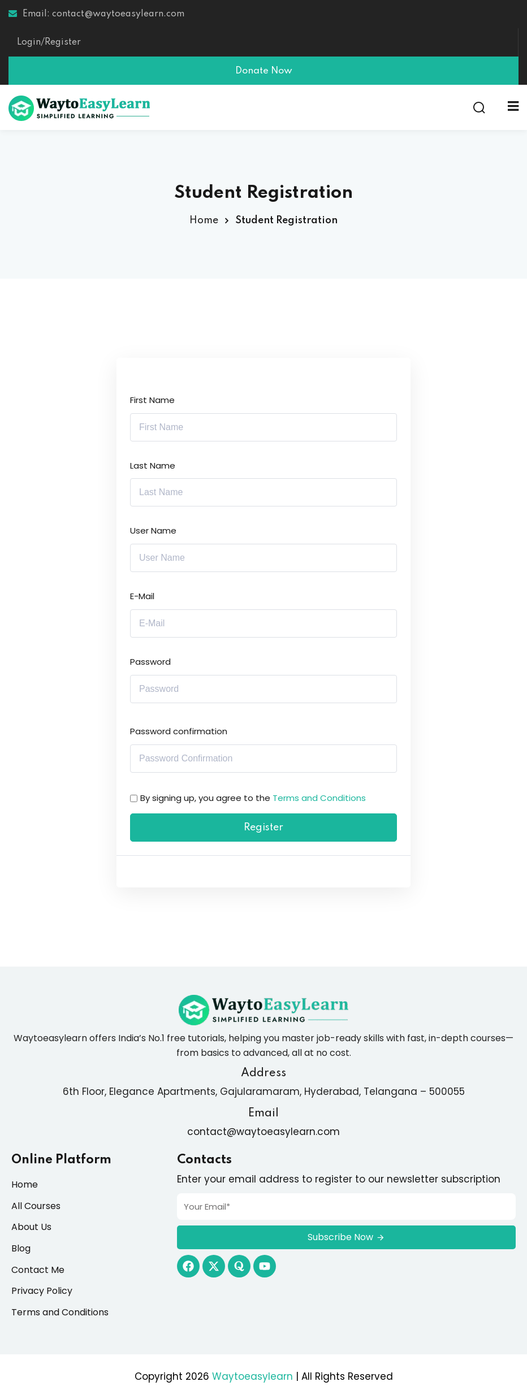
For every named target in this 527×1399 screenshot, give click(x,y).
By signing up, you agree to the (253, 798)
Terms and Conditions (319, 798)
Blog (21, 1248)
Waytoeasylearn (252, 1376)
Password (150, 662)
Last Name (152, 465)
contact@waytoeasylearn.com (263, 1131)
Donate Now (263, 71)
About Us (31, 1226)
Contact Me (37, 1269)
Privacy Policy (41, 1290)
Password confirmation (178, 731)
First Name (152, 400)
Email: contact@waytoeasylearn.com (96, 14)
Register (263, 827)
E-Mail (142, 596)
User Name (153, 530)
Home (203, 220)
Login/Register (49, 42)
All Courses (36, 1205)
